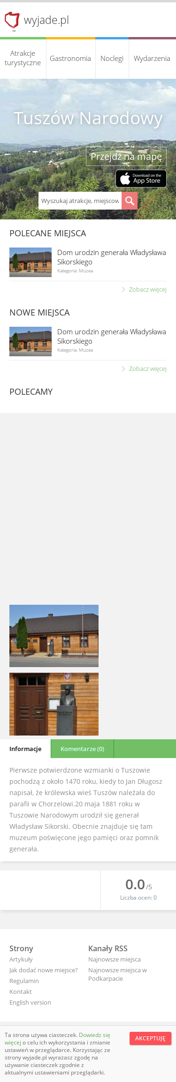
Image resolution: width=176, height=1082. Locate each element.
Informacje (25, 748)
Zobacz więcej (148, 289)
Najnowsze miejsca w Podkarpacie (117, 974)
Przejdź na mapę (126, 156)
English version (30, 1002)
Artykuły (21, 959)
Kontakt (20, 991)
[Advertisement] (88, 510)
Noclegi (111, 58)
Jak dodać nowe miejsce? (43, 970)
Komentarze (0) (82, 748)
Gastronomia (70, 58)
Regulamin (24, 981)
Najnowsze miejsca (114, 959)
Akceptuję (150, 1038)
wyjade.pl (46, 19)
